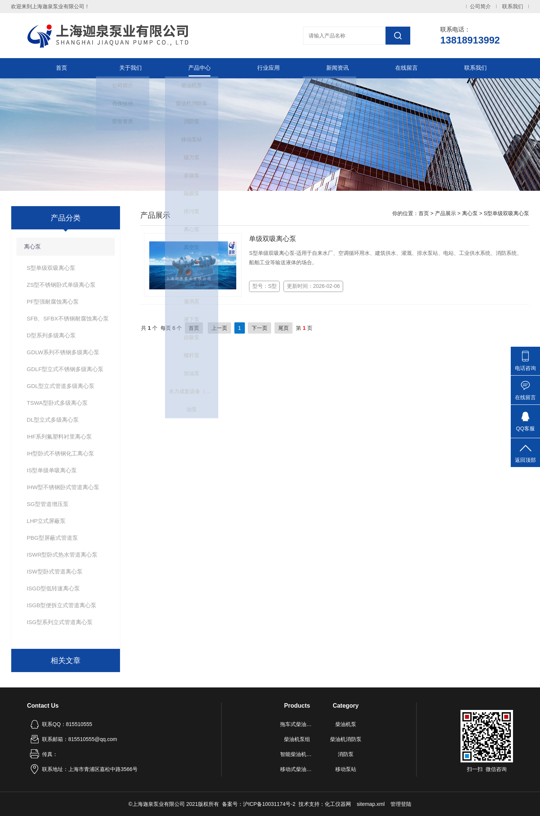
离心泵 (32, 246)
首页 (62, 68)
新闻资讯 (338, 68)
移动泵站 (345, 769)
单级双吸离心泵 (272, 239)
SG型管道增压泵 (48, 504)
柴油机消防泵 (346, 739)
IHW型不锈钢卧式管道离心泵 (63, 487)
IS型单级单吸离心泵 (52, 470)
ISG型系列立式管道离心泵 (60, 622)
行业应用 (268, 68)
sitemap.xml (371, 804)
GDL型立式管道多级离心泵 (60, 386)
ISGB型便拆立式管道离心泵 (61, 605)
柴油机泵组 (297, 739)
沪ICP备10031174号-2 (269, 804)
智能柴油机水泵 (297, 754)
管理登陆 (400, 804)
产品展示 (445, 213)
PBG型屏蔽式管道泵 (52, 538)
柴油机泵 (345, 724)
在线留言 (406, 68)
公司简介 (480, 6)
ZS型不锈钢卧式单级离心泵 (61, 284)
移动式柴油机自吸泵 (297, 769)
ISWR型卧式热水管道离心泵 (62, 554)
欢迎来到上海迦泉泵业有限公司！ (50, 6)
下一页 (259, 328)
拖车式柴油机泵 (297, 724)
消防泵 (346, 754)
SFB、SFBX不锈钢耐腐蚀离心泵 (67, 318)
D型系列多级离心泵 (51, 335)
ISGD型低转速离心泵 (53, 588)
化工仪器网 (338, 804)
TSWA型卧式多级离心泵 (57, 403)
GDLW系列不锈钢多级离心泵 (63, 352)
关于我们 (130, 68)
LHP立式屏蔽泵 (46, 521)
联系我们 (512, 6)
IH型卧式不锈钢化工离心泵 (60, 453)
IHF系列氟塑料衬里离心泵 (59, 436)
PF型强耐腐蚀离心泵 (53, 301)
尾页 (283, 328)
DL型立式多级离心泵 (53, 419)
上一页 (219, 328)
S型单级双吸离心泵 (51, 268)
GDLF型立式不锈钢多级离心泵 (65, 369)
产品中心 (200, 68)
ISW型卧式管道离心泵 (54, 571)
